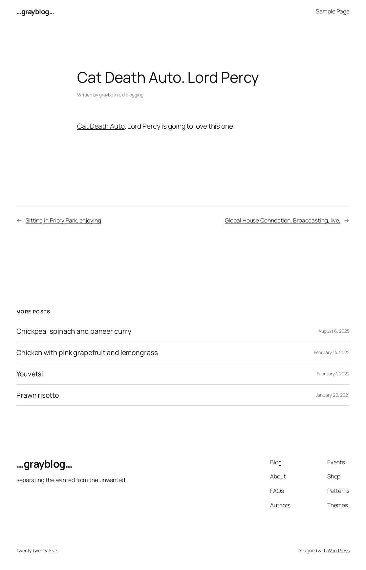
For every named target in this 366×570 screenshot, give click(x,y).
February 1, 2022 (333, 373)
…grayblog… (35, 11)
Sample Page (333, 11)
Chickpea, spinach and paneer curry (73, 331)
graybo (106, 95)
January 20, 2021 (333, 395)
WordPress (339, 550)
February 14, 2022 (332, 352)
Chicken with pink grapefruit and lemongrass (87, 352)
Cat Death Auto (101, 126)
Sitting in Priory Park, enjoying (63, 220)
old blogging (131, 95)
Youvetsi (29, 374)
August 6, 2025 (334, 331)
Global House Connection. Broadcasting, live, (282, 220)
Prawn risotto (37, 395)
